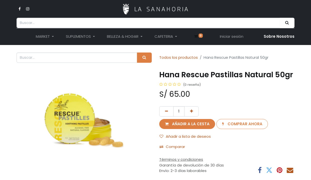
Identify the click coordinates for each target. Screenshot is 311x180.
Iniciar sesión (231, 36)
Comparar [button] (172, 146)
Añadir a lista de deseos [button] (185, 136)
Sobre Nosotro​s (279, 36)
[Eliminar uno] (166, 111)
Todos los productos (178, 57)
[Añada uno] (191, 111)
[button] (187, 124)
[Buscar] (287, 23)
